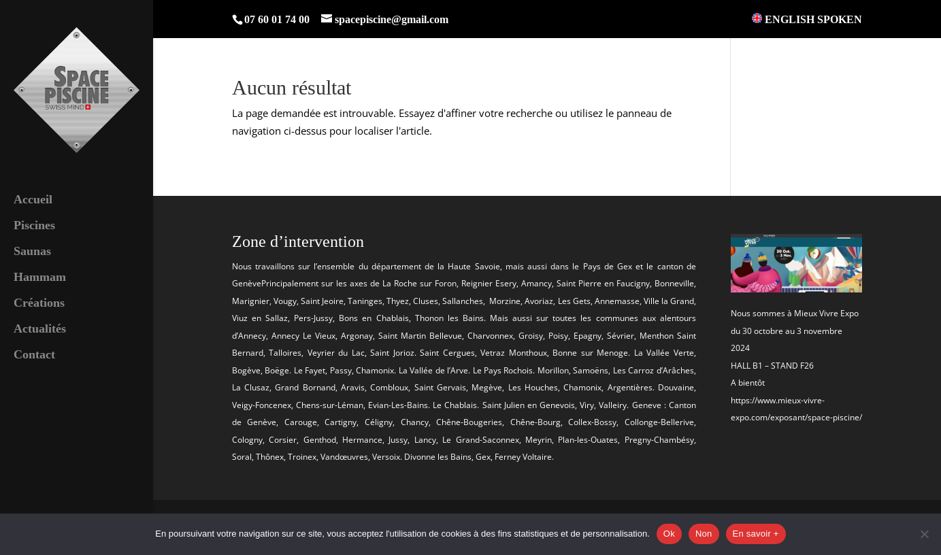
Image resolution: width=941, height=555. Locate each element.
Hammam (40, 278)
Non (703, 533)
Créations (39, 303)
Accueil (33, 200)
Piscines (34, 226)
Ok (669, 533)
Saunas (32, 252)
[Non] (924, 534)
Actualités (40, 329)
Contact (34, 355)
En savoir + (756, 533)
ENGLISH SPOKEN (807, 19)
